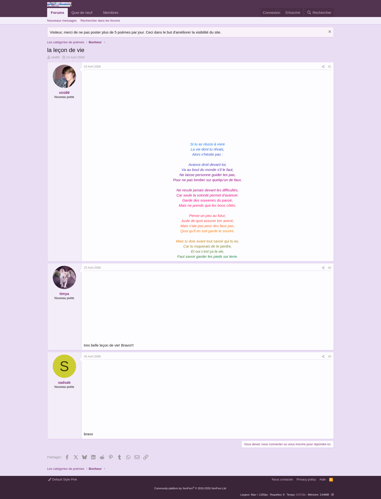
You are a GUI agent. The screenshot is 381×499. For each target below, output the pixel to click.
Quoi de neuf (81, 12)
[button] (96, 12)
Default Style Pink (62, 479)
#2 (329, 267)
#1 (329, 66)
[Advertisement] (124, 106)
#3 (329, 356)
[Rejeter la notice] (329, 32)
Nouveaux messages (62, 20)
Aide (323, 479)
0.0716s (301, 494)
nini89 (55, 57)
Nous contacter (282, 479)
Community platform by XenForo (190, 488)
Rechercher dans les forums (100, 20)
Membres (111, 12)
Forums (57, 12)
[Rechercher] (319, 12)
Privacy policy (306, 479)
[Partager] (323, 67)
